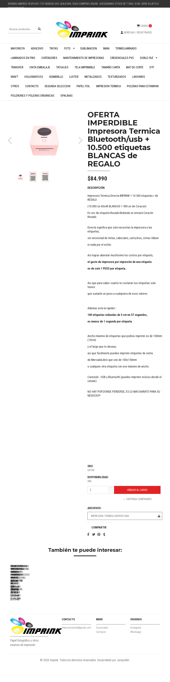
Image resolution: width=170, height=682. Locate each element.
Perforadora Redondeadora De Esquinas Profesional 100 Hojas (34, 611)
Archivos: (94, 508)
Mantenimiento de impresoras (83, 58)
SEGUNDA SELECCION (57, 86)
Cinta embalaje (39, 67)
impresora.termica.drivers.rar (125, 516)
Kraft (14, 76)
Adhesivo (37, 48)
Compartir (98, 527)
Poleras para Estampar (143, 86)
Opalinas (66, 95)
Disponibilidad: (97, 477)
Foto (67, 48)
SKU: (90, 466)
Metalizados (93, 76)
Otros (15, 86)
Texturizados (117, 76)
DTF (152, 67)
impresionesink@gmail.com (76, 647)
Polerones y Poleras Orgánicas (32, 95)
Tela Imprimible (85, 67)
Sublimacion (88, 48)
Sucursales (102, 647)
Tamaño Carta (110, 67)
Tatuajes (62, 67)
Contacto (32, 86)
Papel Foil (83, 86)
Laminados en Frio (23, 58)
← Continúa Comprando (137, 499)
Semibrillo (56, 76)
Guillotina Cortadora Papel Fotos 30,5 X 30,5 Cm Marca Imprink (126, 611)
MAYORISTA (18, 48)
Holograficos (33, 76)
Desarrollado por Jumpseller (113, 680)
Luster (73, 76)
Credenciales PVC (122, 58)
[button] (11, 140)
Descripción (96, 187)
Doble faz (146, 58)
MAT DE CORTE (134, 67)
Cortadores (49, 58)
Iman (106, 48)
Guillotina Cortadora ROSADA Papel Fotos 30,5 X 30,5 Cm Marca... (80, 611)
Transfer (17, 67)
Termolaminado (126, 48)
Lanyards (138, 76)
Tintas (53, 48)
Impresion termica (108, 86)
